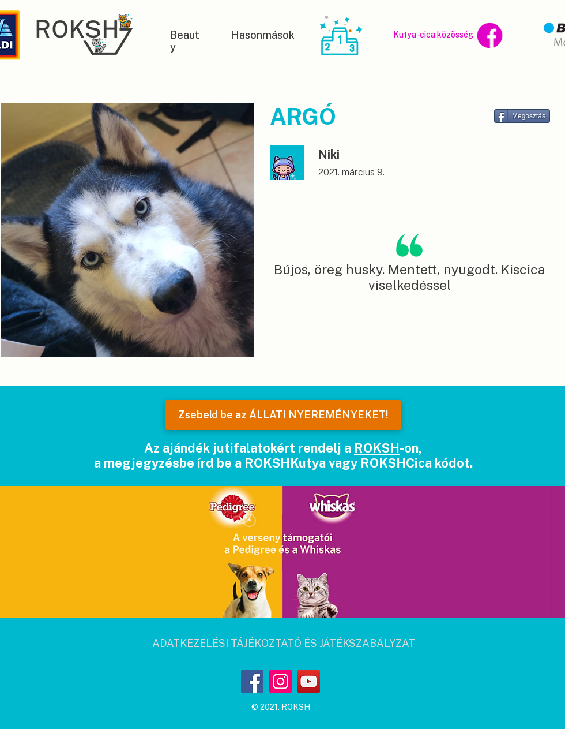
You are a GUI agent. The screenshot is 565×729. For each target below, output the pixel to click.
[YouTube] (308, 681)
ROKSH (377, 447)
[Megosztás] (522, 116)
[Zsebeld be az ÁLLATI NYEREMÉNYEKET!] (283, 415)
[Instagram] (280, 681)
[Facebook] (252, 681)
